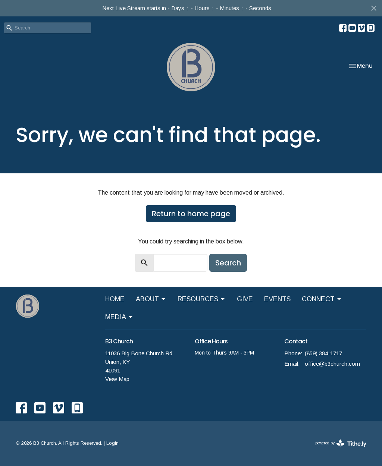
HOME (115, 299)
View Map (117, 379)
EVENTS (277, 299)
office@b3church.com (332, 363)
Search (228, 263)
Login (112, 443)
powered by (340, 443)
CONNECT (322, 299)
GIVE (245, 299)
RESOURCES (202, 299)
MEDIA (119, 317)
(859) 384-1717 (323, 353)
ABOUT (151, 299)
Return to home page (191, 213)
